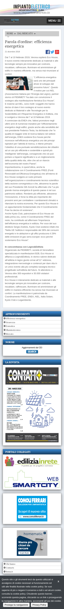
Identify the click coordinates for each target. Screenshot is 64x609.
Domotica (10, 326)
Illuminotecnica (13, 330)
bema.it (9, 571)
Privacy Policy (39, 605)
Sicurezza (10, 322)
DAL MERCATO (25, 33)
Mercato (9, 334)
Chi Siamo (10, 564)
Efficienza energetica (15, 318)
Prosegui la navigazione (16, 605)
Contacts (10, 567)
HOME (10, 33)
